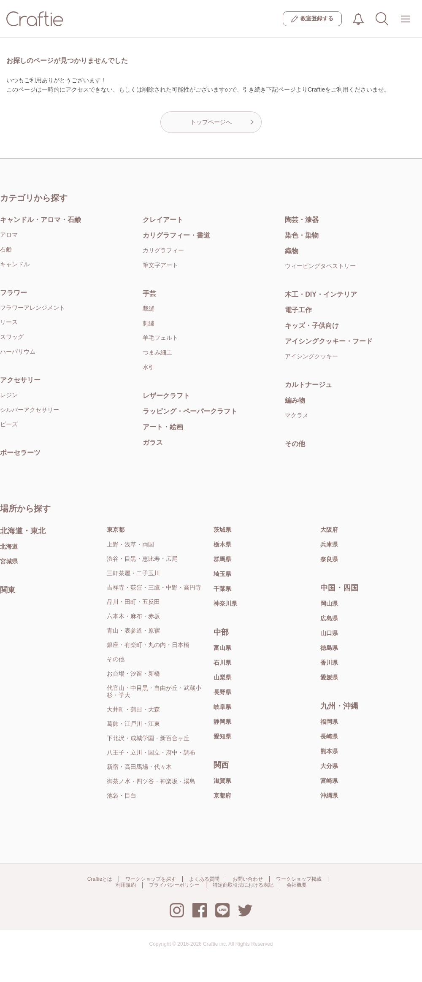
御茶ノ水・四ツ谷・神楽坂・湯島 (151, 781)
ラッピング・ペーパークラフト (190, 411)
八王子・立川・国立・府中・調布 (151, 752)
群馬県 (222, 559)
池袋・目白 (121, 795)
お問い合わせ (248, 879)
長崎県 (329, 736)
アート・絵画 (163, 426)
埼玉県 (222, 574)
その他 (295, 443)
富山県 (222, 647)
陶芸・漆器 (302, 219)
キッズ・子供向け (312, 325)
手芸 (149, 293)
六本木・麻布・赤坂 (133, 616)
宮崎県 (329, 780)
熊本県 (329, 751)
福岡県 (329, 721)
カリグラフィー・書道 (176, 235)
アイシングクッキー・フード (329, 341)
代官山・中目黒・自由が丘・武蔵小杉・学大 (154, 691)
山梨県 (222, 677)
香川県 (329, 662)
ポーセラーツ (20, 452)
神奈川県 (225, 603)
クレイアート (163, 219)
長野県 (222, 692)
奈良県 (329, 559)
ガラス (153, 442)
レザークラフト (166, 395)
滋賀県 (222, 780)
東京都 (115, 529)
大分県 (329, 766)
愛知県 (222, 736)
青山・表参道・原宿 (133, 630)
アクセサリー (20, 380)
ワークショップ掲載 (299, 879)
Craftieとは (99, 879)
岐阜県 (222, 706)
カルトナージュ (308, 384)
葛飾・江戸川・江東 (133, 723)
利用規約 (126, 885)
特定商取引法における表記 (243, 885)
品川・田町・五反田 (133, 601)
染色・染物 (302, 235)
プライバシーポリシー (174, 885)
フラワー (13, 292)
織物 (291, 250)
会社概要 (297, 885)
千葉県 (222, 588)
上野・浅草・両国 (130, 544)
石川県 (222, 662)
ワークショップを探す (150, 879)
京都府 (222, 795)
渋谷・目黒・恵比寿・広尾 (142, 558)
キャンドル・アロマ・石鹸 (40, 219)
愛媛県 (329, 677)
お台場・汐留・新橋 (133, 673)
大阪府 (329, 529)
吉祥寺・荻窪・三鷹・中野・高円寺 (154, 587)
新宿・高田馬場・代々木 (139, 766)
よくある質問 (204, 879)
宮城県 (9, 561)
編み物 (295, 400)
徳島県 (329, 647)
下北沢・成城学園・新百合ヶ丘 (148, 738)
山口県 (329, 633)
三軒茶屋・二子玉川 (133, 573)
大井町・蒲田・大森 (133, 709)
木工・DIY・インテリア (321, 294)
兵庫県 (329, 544)
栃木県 (222, 544)
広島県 (329, 618)
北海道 (9, 546)
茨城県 (222, 529)
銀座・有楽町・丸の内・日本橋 (148, 644)
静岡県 (222, 721)
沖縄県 (329, 795)
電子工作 (298, 310)
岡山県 (329, 603)
